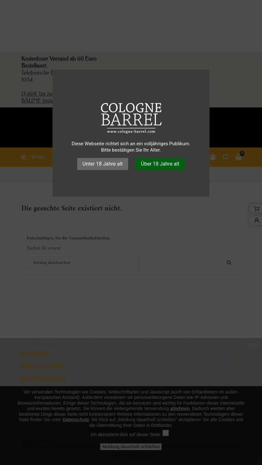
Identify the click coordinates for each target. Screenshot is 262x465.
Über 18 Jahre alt (160, 164)
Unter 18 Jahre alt (103, 164)
